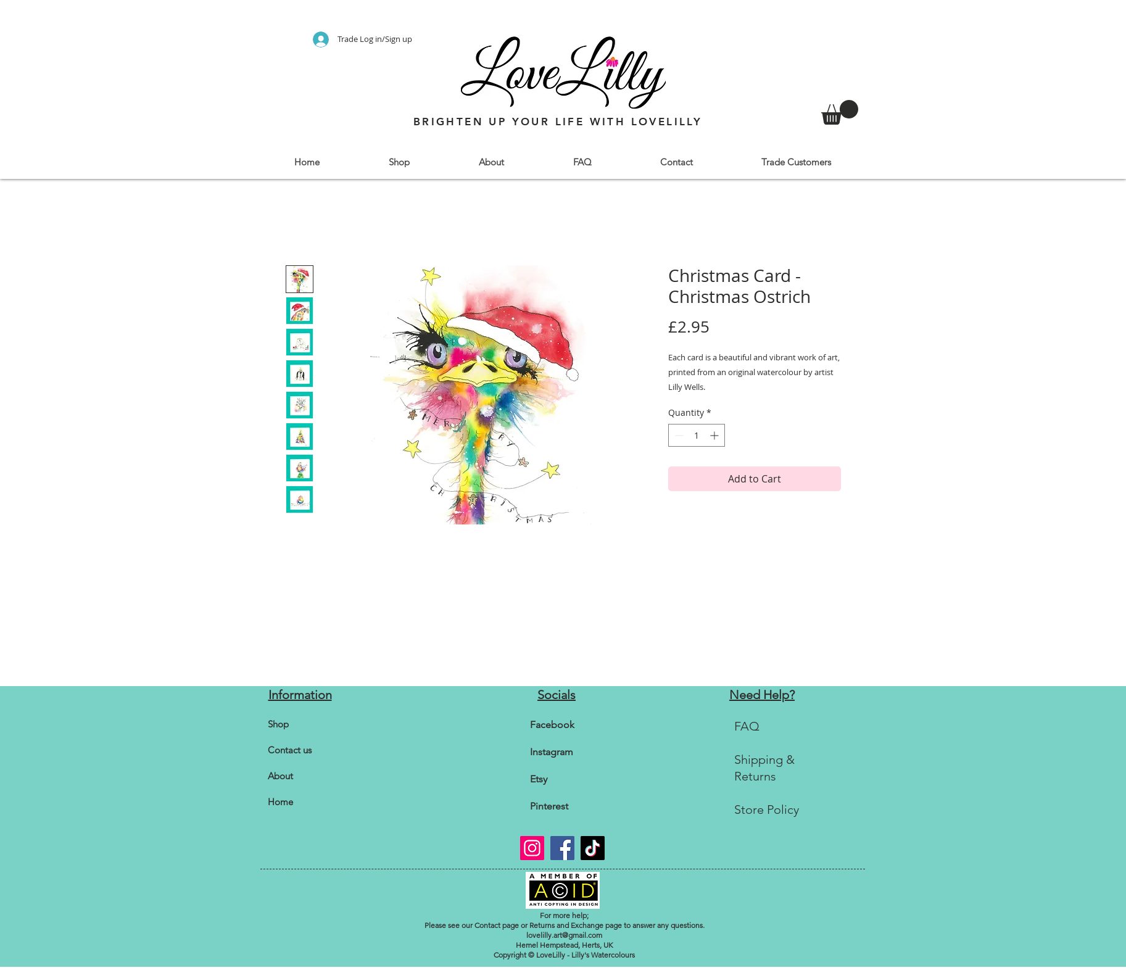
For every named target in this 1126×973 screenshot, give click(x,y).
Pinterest (549, 806)
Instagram (551, 752)
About (280, 776)
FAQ (747, 726)
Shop (278, 724)
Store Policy (766, 809)
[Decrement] (677, 435)
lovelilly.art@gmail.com (564, 935)
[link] (839, 112)
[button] (399, 162)
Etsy (538, 779)
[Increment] (715, 435)
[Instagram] (532, 848)
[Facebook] (562, 848)
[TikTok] (593, 848)
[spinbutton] (696, 435)
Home (280, 802)
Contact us (290, 750)
